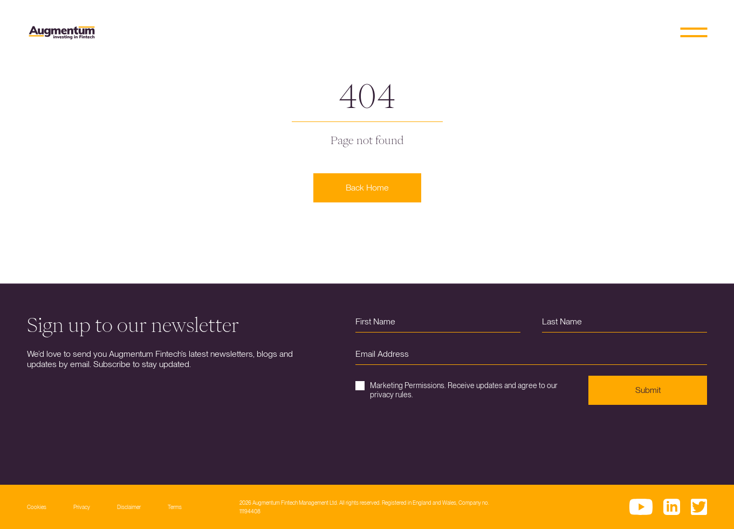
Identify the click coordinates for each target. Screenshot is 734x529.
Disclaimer (129, 507)
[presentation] (437, 437)
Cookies (36, 507)
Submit (648, 390)
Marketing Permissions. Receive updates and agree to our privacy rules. (456, 390)
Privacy (81, 507)
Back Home (367, 187)
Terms (175, 507)
